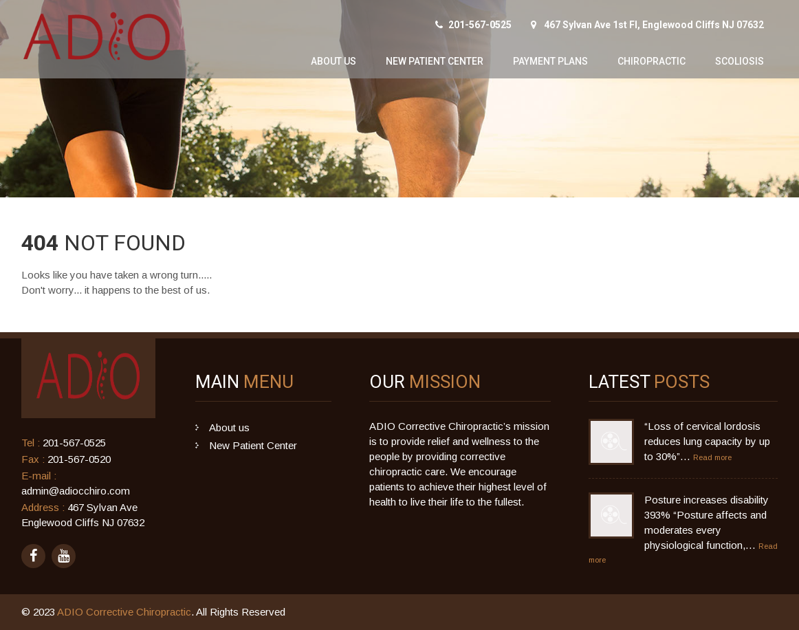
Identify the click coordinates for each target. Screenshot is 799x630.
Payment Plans (550, 61)
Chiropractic (651, 61)
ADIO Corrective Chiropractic (124, 612)
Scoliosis (739, 61)
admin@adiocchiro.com (75, 491)
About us (333, 61)
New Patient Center (434, 61)
